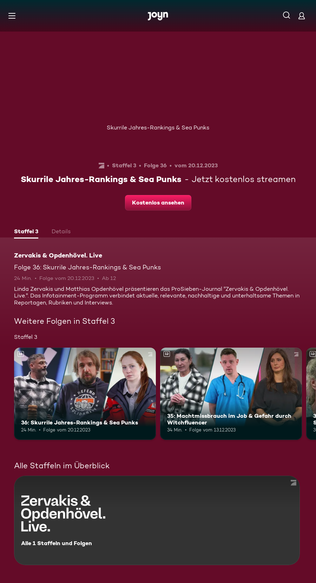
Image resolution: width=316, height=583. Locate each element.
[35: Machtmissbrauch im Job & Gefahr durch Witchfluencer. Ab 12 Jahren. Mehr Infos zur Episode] (231, 394)
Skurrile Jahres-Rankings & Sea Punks (158, 127)
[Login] (302, 15)
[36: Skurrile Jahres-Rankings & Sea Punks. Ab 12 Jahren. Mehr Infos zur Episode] (85, 394)
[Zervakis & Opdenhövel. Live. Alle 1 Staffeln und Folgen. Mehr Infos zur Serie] (157, 520)
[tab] (26, 232)
